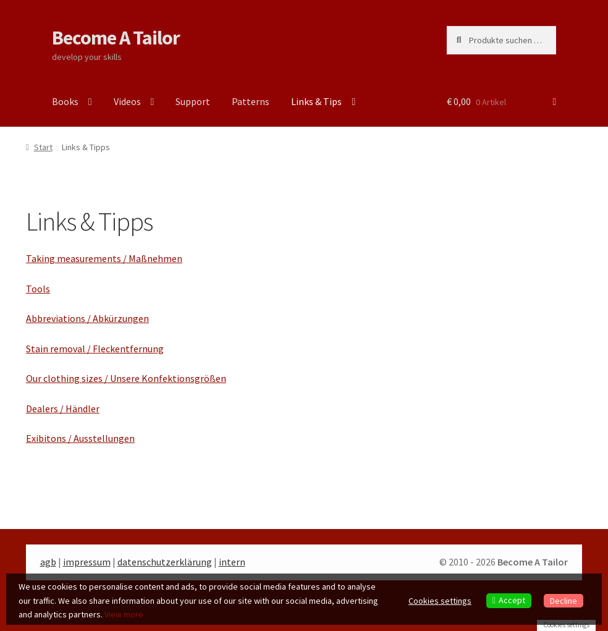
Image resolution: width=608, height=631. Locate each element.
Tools (38, 288)
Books (65, 101)
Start (43, 147)
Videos (127, 101)
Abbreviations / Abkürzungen (87, 318)
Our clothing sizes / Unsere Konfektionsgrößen (126, 378)
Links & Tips (316, 101)
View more (123, 614)
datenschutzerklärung (164, 562)
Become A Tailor (116, 37)
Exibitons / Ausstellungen (80, 438)
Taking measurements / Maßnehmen (104, 258)
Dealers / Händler (62, 408)
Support (192, 101)
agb (48, 562)
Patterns (250, 101)
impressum (87, 562)
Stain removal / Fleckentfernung (95, 348)
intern (232, 562)
